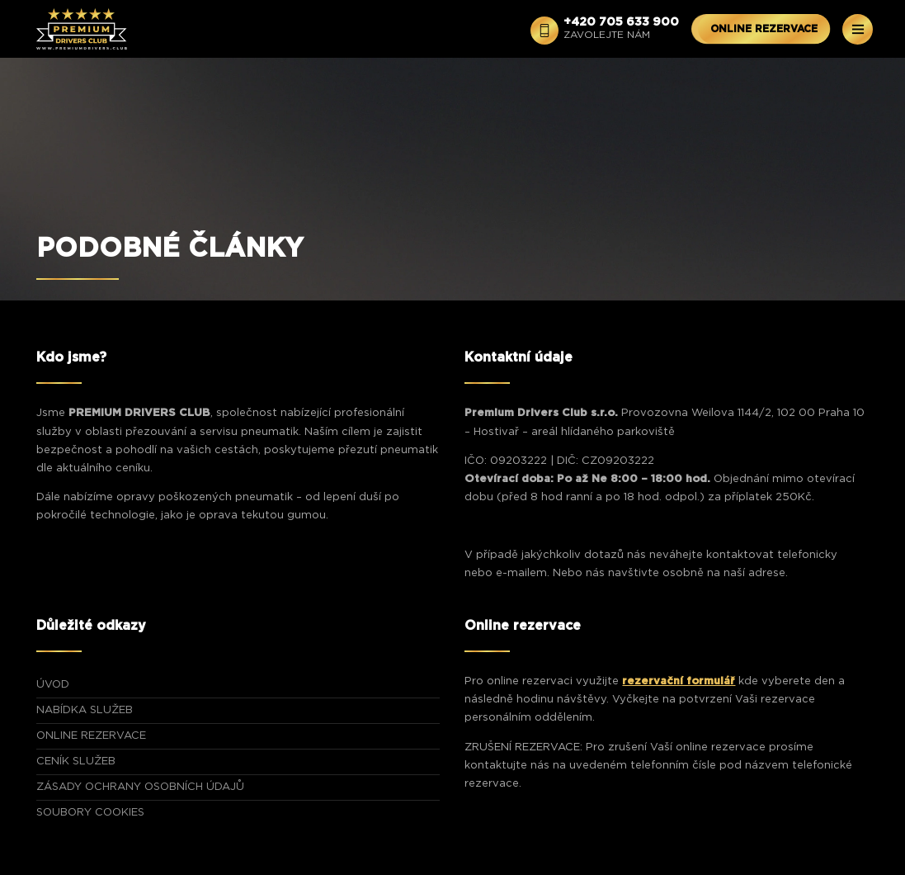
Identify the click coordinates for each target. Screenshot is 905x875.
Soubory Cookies (90, 812)
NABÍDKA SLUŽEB (84, 710)
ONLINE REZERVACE (764, 29)
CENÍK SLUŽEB (75, 761)
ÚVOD (52, 684)
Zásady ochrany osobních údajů (140, 787)
